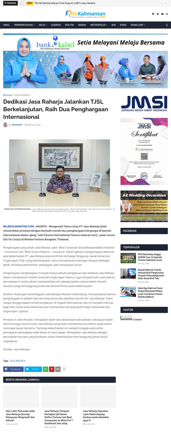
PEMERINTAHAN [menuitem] (23, 25)
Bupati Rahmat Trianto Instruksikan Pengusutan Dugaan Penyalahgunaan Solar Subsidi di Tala (151, 274)
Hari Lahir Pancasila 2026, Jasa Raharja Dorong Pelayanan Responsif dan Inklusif (20, 416)
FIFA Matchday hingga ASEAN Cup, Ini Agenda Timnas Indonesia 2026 (150, 257)
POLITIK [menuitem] (69, 25)
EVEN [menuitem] (123, 25)
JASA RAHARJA (22, 95)
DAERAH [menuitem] (56, 25)
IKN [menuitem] (114, 25)
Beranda (7, 95)
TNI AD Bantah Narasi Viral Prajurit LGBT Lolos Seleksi (64, 3)
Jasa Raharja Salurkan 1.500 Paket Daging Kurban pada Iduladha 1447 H (96, 416)
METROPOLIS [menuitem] (97, 25)
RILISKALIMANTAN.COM (18, 226)
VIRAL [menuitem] (6, 25)
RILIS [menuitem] (42, 25)
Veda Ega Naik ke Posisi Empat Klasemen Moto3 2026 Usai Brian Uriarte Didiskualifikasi (150, 292)
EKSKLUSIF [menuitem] (137, 25)
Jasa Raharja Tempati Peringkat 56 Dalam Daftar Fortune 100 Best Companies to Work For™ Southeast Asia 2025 (58, 417)
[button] (161, 3)
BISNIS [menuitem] (82, 25)
